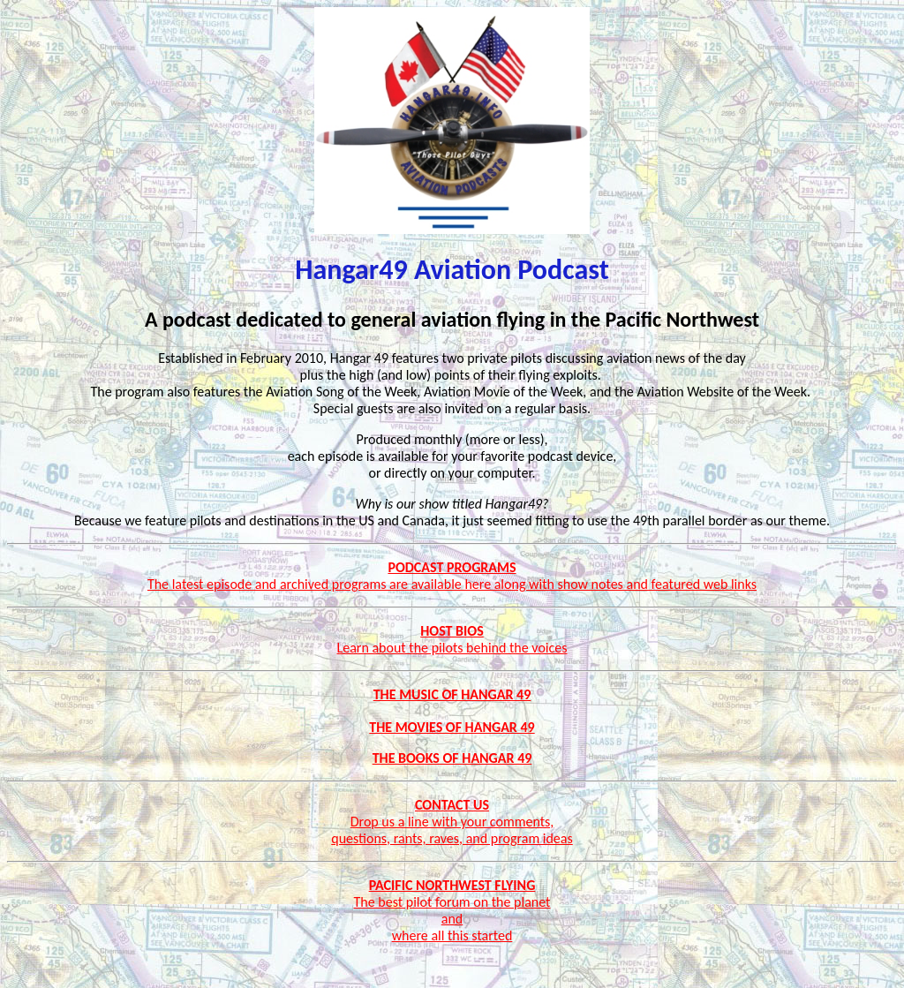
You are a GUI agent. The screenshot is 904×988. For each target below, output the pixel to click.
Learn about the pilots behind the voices (452, 647)
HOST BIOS (451, 630)
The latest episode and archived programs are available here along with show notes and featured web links (452, 584)
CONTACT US (452, 804)
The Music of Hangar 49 (452, 694)
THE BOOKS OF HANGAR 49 (452, 758)
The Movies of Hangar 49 (451, 727)
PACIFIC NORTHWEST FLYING (452, 885)
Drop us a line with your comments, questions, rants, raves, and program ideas (451, 830)
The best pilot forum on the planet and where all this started (452, 919)
